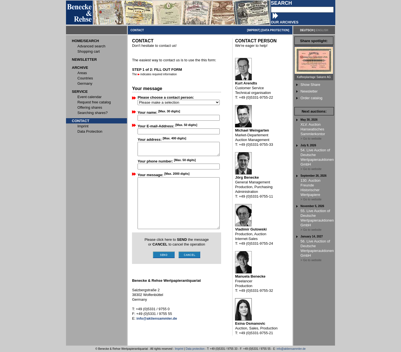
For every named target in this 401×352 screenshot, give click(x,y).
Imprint (179, 348)
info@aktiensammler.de (291, 348)
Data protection (195, 348)
